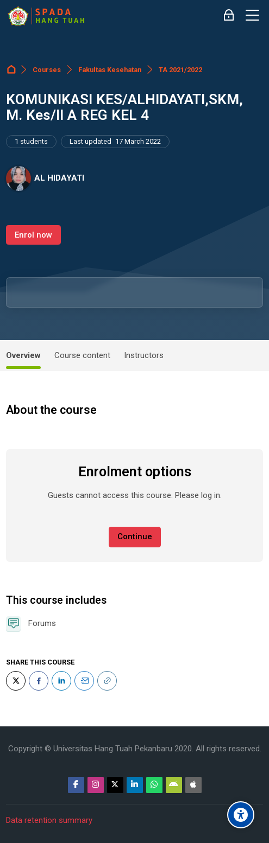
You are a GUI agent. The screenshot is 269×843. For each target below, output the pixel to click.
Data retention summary (49, 820)
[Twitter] (16, 681)
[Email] (84, 681)
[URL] (107, 681)
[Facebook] (38, 681)
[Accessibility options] (240, 814)
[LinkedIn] (61, 681)
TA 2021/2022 (180, 70)
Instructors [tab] (144, 355)
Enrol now (33, 235)
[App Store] (193, 785)
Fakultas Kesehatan (109, 70)
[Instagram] (95, 785)
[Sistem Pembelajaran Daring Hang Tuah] (45, 15)
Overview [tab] (23, 355)
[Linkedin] (135, 785)
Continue (134, 536)
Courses (47, 70)
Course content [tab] (82, 355)
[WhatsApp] (154, 785)
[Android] (174, 785)
